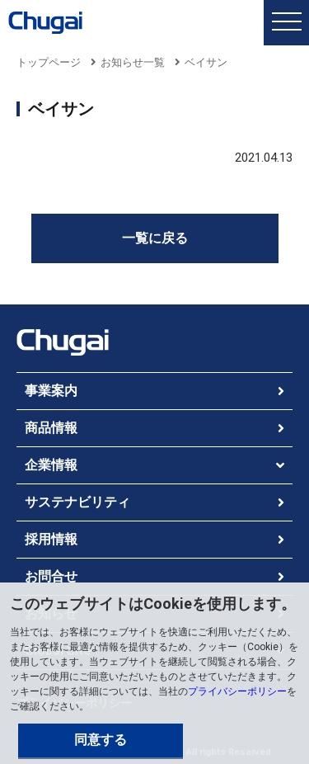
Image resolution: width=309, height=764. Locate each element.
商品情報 (51, 428)
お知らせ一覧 (133, 62)
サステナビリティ (77, 502)
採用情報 (51, 539)
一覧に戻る (155, 238)
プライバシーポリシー (237, 691)
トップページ (48, 62)
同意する (100, 740)
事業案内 (51, 391)
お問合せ (51, 576)
